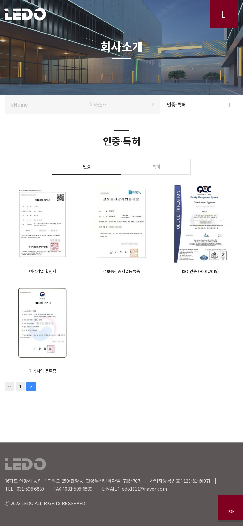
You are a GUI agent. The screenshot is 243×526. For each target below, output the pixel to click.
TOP (230, 507)
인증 (87, 166)
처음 (9, 386)
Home (43, 104)
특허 (156, 166)
